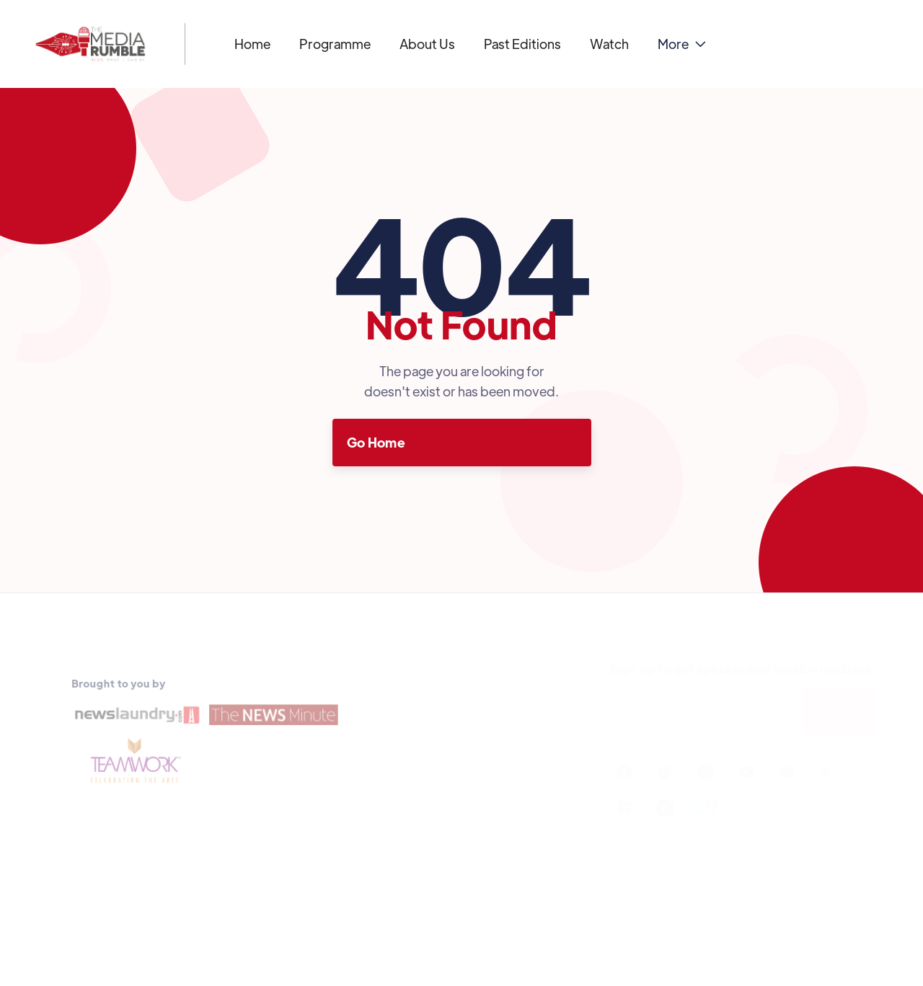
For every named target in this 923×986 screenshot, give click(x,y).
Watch (609, 43)
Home (252, 43)
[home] (90, 44)
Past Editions (522, 43)
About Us (427, 43)
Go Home (376, 442)
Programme (335, 43)
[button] (681, 44)
